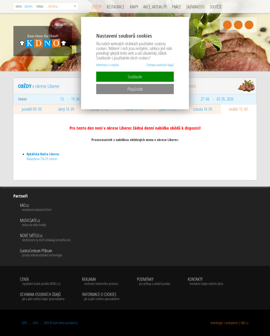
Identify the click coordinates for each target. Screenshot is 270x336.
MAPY (134, 7)
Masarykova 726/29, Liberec (43, 156)
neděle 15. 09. (238, 109)
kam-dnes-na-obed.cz (65, 322)
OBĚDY (96, 7)
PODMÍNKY (153, 281)
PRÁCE (176, 7)
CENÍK (42, 281)
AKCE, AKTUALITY (155, 7)
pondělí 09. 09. (32, 109)
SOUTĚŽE (216, 7)
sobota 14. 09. (203, 109)
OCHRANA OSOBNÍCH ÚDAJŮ (42, 296)
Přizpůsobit (135, 89)
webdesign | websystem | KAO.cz (229, 322)
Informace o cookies (107, 65)
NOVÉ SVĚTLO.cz (45, 237)
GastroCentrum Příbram (45, 253)
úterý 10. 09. (66, 109)
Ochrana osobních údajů (160, 65)
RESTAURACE (115, 7)
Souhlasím (135, 77)
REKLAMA (101, 281)
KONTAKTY (205, 281)
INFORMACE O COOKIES (101, 296)
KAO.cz (45, 207)
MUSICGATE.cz (45, 222)
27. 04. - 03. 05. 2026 (217, 99)
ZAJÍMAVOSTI (195, 7)
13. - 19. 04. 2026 (74, 99)
